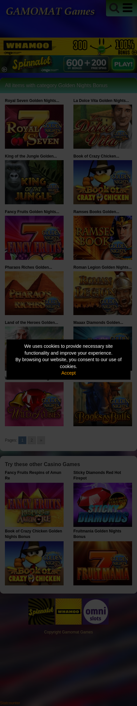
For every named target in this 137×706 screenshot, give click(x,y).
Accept (68, 373)
